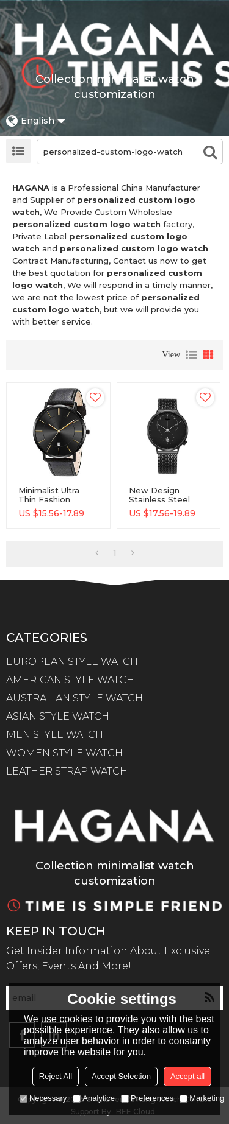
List (191, 355)
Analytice (94, 1098)
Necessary (43, 1098)
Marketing (202, 1098)
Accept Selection (121, 1076)
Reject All (55, 1076)
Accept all (187, 1076)
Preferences (147, 1098)
